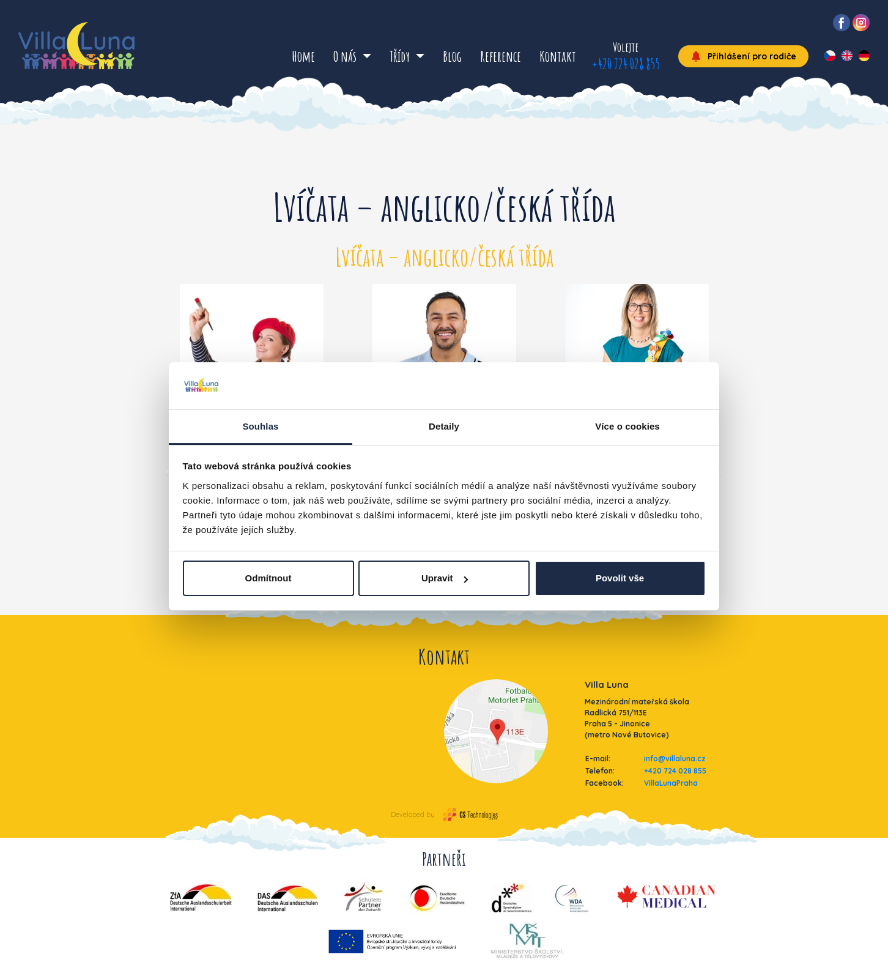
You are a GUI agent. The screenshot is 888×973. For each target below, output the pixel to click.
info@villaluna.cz (675, 758)
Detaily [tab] (444, 426)
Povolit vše (620, 578)
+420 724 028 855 (625, 63)
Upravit (444, 578)
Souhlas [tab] (260, 426)
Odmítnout (268, 578)
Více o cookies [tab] (627, 426)
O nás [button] (346, 56)
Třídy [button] (401, 56)
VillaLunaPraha (671, 783)
